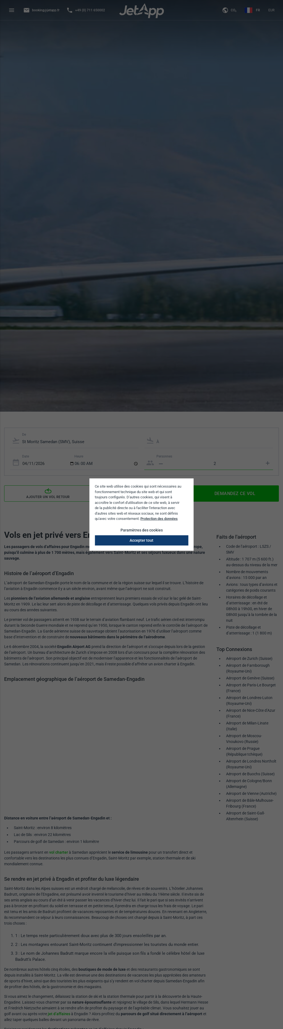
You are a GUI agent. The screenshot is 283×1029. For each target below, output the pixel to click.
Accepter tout (141, 540)
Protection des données (159, 519)
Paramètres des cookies (141, 530)
